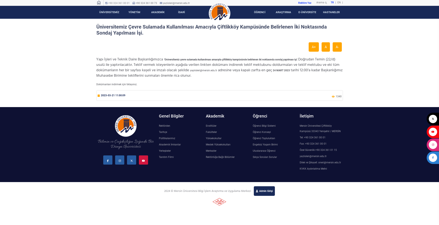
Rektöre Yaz (304, 2)
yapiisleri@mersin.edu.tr (203, 70)
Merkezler (211, 150)
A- (337, 47)
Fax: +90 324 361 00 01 (313, 143)
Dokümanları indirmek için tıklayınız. (116, 84)
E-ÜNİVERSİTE (307, 12)
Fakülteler (211, 132)
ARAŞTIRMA (283, 12)
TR (332, 2)
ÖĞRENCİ (259, 12)
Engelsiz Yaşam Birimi (265, 144)
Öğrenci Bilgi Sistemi (264, 125)
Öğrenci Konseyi (262, 132)
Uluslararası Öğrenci (264, 150)
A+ (314, 47)
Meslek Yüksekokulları (218, 144)
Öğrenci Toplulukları (264, 138)
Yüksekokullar (213, 138)
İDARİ (181, 12)
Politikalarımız (167, 138)
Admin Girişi (266, 191)
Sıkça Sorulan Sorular (265, 157)
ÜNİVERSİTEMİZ (109, 12)
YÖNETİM (134, 12)
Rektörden (164, 125)
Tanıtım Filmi (166, 157)
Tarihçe (163, 132)
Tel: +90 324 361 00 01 (313, 137)
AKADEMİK (158, 12)
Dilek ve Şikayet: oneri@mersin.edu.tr (320, 162)
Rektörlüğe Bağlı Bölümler (220, 157)
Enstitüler (211, 125)
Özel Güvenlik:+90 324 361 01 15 (318, 150)
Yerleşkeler (165, 150)
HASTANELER (331, 12)
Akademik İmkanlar (170, 144)
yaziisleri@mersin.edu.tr (176, 3)
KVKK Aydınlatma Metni (313, 168)
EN (339, 2)
